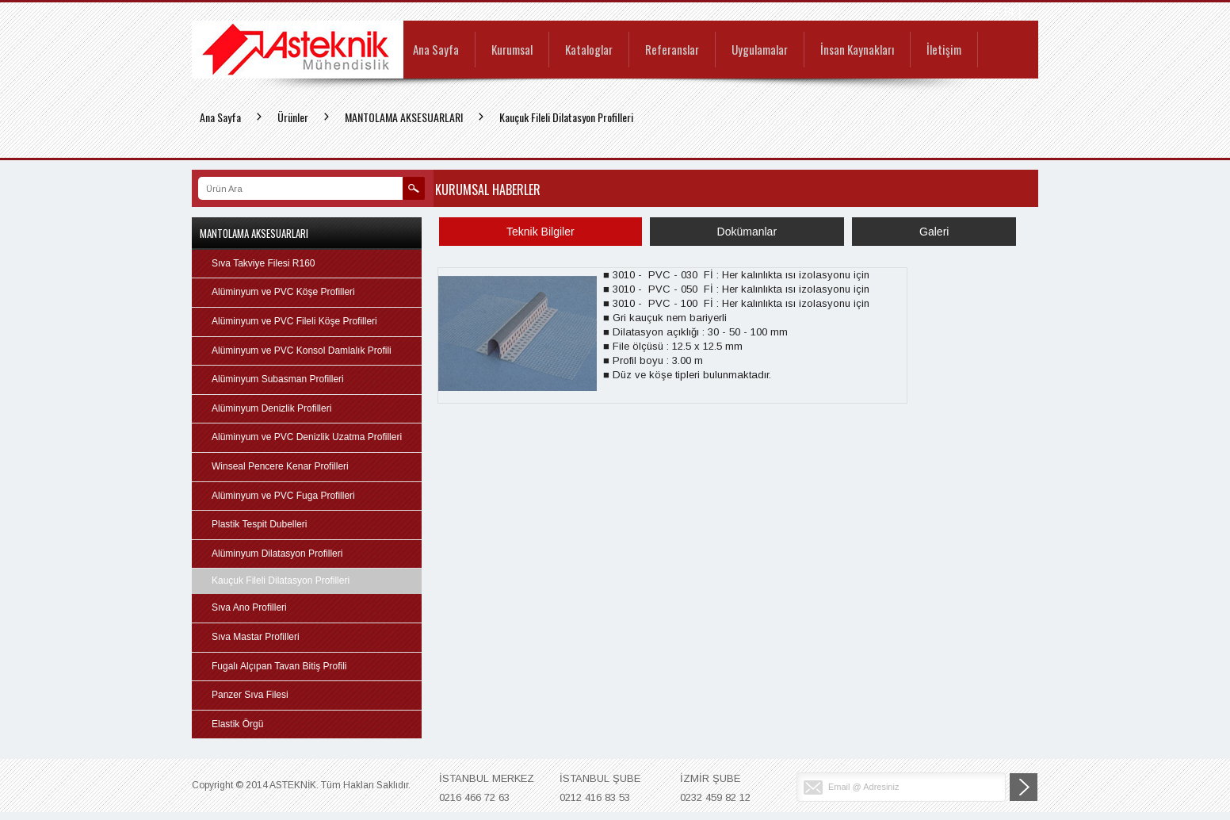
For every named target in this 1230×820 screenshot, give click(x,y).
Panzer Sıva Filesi (250, 694)
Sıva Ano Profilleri (249, 607)
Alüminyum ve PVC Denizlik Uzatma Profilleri (307, 437)
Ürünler (292, 117)
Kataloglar (589, 51)
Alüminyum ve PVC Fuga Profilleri (283, 495)
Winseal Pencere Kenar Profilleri (280, 466)
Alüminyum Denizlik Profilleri (271, 408)
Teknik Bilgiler (540, 231)
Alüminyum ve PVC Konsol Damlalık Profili (302, 350)
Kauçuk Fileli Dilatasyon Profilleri (566, 117)
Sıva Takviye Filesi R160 (263, 263)
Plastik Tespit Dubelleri (260, 524)
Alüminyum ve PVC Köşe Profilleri (283, 291)
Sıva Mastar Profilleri (256, 636)
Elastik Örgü (237, 724)
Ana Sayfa (436, 51)
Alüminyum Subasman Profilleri (278, 379)
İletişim (943, 51)
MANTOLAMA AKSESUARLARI (404, 117)
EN (1009, 11)
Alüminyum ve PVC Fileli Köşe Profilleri (294, 321)
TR (987, 11)
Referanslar (672, 51)
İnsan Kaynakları (857, 51)
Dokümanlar (747, 231)
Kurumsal (512, 51)
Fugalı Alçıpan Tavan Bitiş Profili (279, 666)
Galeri (934, 231)
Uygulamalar (760, 51)
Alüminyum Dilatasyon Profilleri (277, 553)
